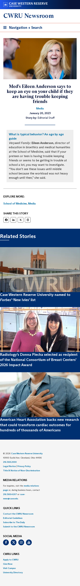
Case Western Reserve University (27, 453)
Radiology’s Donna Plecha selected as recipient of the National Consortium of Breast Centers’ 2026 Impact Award (39, 359)
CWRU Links (11, 554)
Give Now (7, 564)
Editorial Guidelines (12, 518)
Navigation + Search (21, 28)
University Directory (13, 572)
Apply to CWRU (10, 559)
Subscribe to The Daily (14, 522)
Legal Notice (9, 466)
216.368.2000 (10, 462)
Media (32, 203)
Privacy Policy (24, 466)
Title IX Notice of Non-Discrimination (21, 470)
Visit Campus (9, 568)
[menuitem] (40, 514)
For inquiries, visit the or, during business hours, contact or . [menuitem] (21, 492)
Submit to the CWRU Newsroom (19, 526)
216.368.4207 (10, 494)
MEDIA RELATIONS (15, 480)
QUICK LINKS (11, 508)
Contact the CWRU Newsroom (18, 513)
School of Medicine (15, 203)
